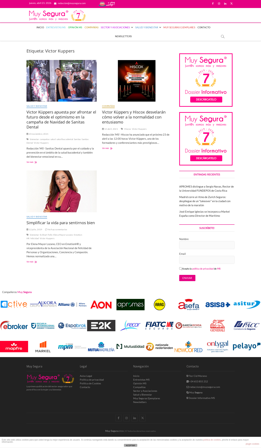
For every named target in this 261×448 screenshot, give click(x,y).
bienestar (34, 139)
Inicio (40, 27)
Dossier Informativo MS (201, 397)
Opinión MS (75, 27)
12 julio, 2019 (34, 229)
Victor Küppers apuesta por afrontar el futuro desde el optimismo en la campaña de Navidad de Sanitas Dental (61, 119)
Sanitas (77, 139)
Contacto (204, 27)
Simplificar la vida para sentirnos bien (60, 222)
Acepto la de (199, 268)
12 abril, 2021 (110, 129)
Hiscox (127, 129)
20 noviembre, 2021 (37, 134)
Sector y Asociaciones (115, 27)
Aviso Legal (86, 375)
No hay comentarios (56, 229)
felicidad (34, 238)
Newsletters (123, 36)
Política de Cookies (90, 383)
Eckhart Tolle (46, 234)
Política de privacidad (92, 379)
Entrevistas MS (56, 27)
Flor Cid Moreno (197, 375)
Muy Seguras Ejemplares (179, 27)
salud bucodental (65, 139)
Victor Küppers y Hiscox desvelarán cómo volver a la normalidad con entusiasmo (134, 117)
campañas (45, 139)
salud (53, 139)
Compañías (92, 27)
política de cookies (212, 440)
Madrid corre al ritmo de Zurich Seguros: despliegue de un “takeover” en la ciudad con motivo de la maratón (204, 201)
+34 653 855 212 (197, 381)
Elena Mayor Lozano (63, 234)
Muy (194, 392)
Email (182, 253)
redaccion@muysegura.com (70, 3)
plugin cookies (252, 444)
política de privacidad (203, 268)
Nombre (184, 239)
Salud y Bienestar (146, 27)
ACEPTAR (130, 445)
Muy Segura (111, 430)
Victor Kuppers (41, 142)
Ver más (34, 162)
